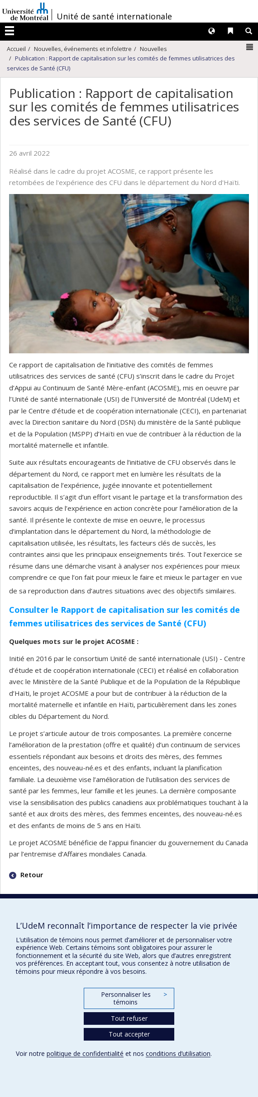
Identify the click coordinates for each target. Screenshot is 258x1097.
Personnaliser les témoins (134, 998)
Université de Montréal (25, 11)
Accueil (16, 49)
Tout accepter (129, 1034)
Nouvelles (153, 49)
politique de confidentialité (85, 1053)
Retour (31, 874)
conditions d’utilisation (178, 1053)
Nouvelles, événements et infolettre (83, 49)
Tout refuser (129, 1018)
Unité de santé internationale (114, 16)
